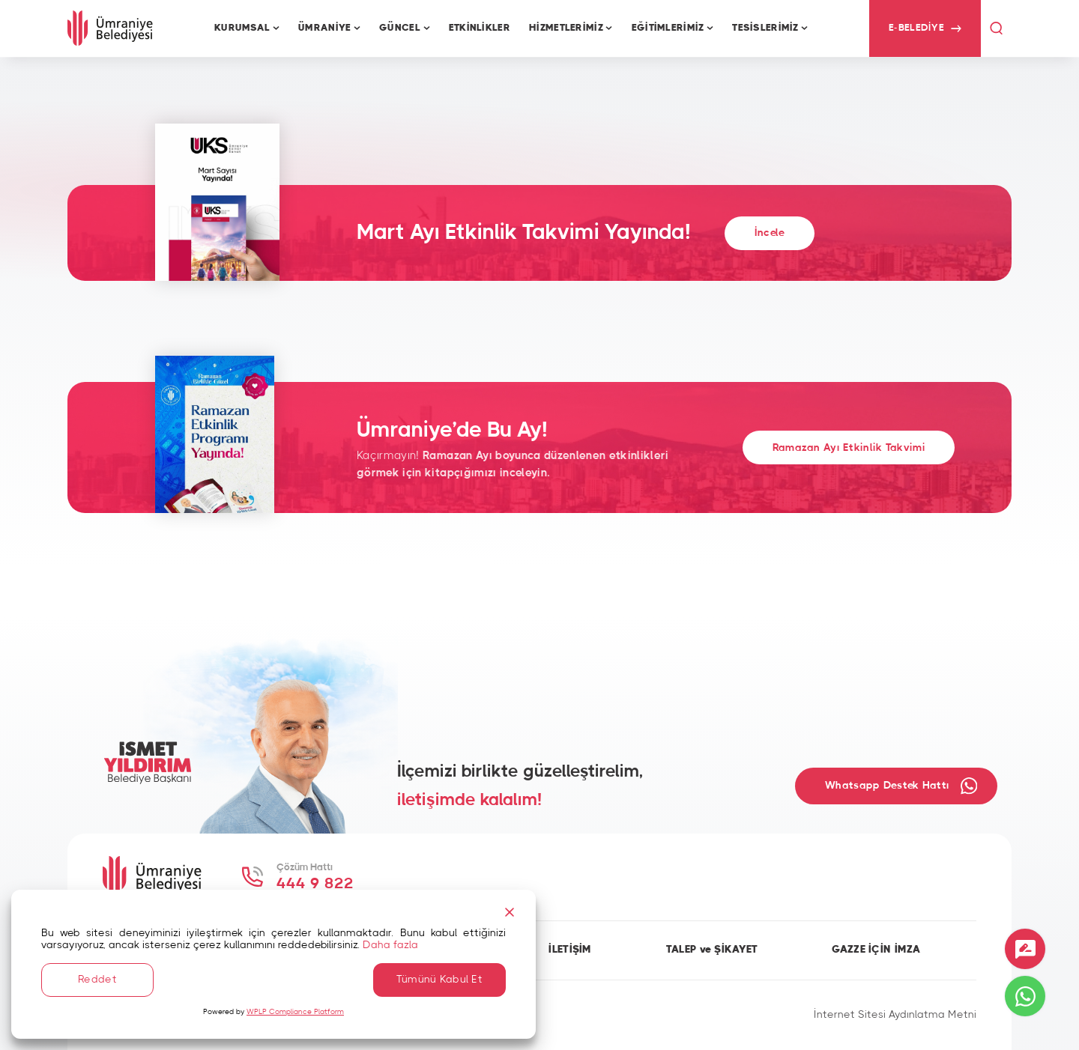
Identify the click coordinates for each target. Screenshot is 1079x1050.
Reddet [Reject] (97, 979)
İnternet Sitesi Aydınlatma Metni (895, 1015)
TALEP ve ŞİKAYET (712, 949)
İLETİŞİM (569, 949)
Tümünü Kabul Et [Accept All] (439, 979)
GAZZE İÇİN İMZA (876, 949)
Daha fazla (390, 945)
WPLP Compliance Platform (295, 1012)
